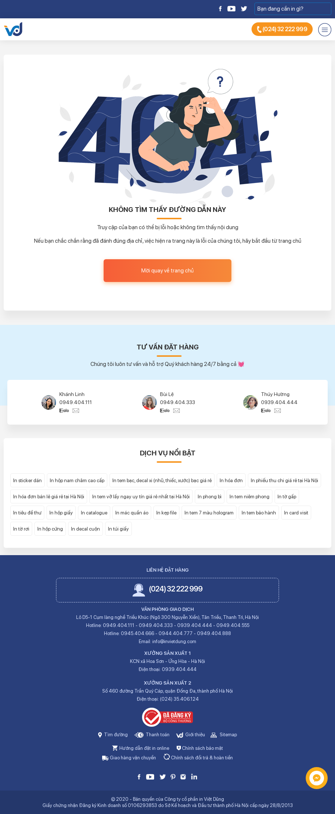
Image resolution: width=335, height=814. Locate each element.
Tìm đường (113, 734)
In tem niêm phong (249, 496)
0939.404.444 (279, 402)
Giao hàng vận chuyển (129, 757)
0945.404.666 (137, 633)
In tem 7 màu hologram (209, 513)
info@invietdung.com (174, 641)
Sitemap (224, 734)
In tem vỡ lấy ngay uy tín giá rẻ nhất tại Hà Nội (141, 496)
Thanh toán (152, 734)
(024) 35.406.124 (179, 699)
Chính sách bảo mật (199, 748)
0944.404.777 (176, 633)
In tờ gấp (287, 496)
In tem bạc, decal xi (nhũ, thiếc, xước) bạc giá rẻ (162, 480)
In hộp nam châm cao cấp (77, 480)
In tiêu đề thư (27, 513)
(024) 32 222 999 (282, 29)
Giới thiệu (190, 734)
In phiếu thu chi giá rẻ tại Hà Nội (284, 480)
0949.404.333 (177, 402)
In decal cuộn (85, 529)
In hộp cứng (50, 529)
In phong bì (210, 496)
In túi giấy (118, 529)
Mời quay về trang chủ (167, 270)
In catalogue (94, 513)
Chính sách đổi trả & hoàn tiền (198, 757)
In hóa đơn (231, 480)
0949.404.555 (232, 625)
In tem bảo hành (259, 513)
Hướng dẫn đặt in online (140, 748)
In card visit (296, 513)
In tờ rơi (21, 529)
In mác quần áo (131, 513)
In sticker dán (27, 480)
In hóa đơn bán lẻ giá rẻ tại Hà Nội (48, 496)
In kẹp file (166, 513)
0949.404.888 (214, 633)
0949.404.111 (75, 402)
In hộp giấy (61, 513)
